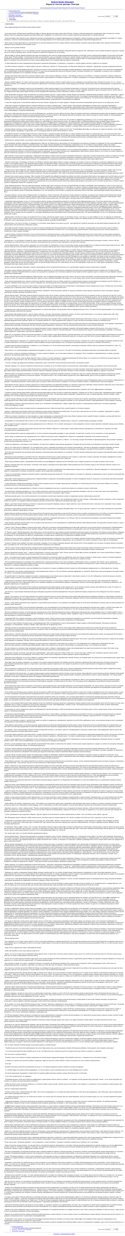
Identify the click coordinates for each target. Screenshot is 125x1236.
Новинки (77, 7)
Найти (60, 7)
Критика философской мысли (16, 16)
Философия (18, 15)
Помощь (82, 7)
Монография (12, 15)
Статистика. (36, 13)
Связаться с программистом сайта (64, 1234)
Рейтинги (65, 7)
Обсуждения (71, 7)
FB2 (14, 18)
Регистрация (54, 7)
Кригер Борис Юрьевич (62, 2)
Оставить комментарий (14, 10)
